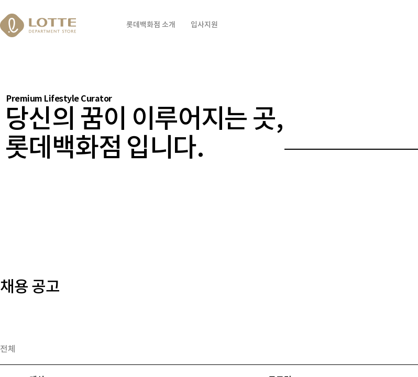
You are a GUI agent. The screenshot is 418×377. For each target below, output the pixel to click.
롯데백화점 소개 (150, 24)
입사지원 (204, 24)
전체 (8, 349)
